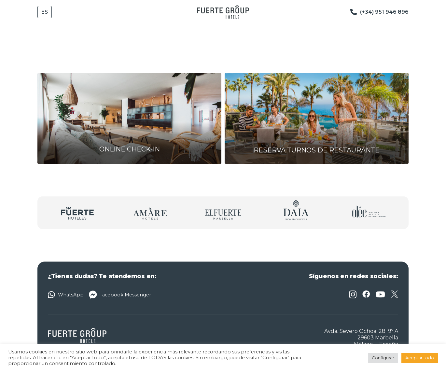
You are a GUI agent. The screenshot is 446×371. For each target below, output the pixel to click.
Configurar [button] (383, 357)
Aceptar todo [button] (419, 357)
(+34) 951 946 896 (384, 12)
